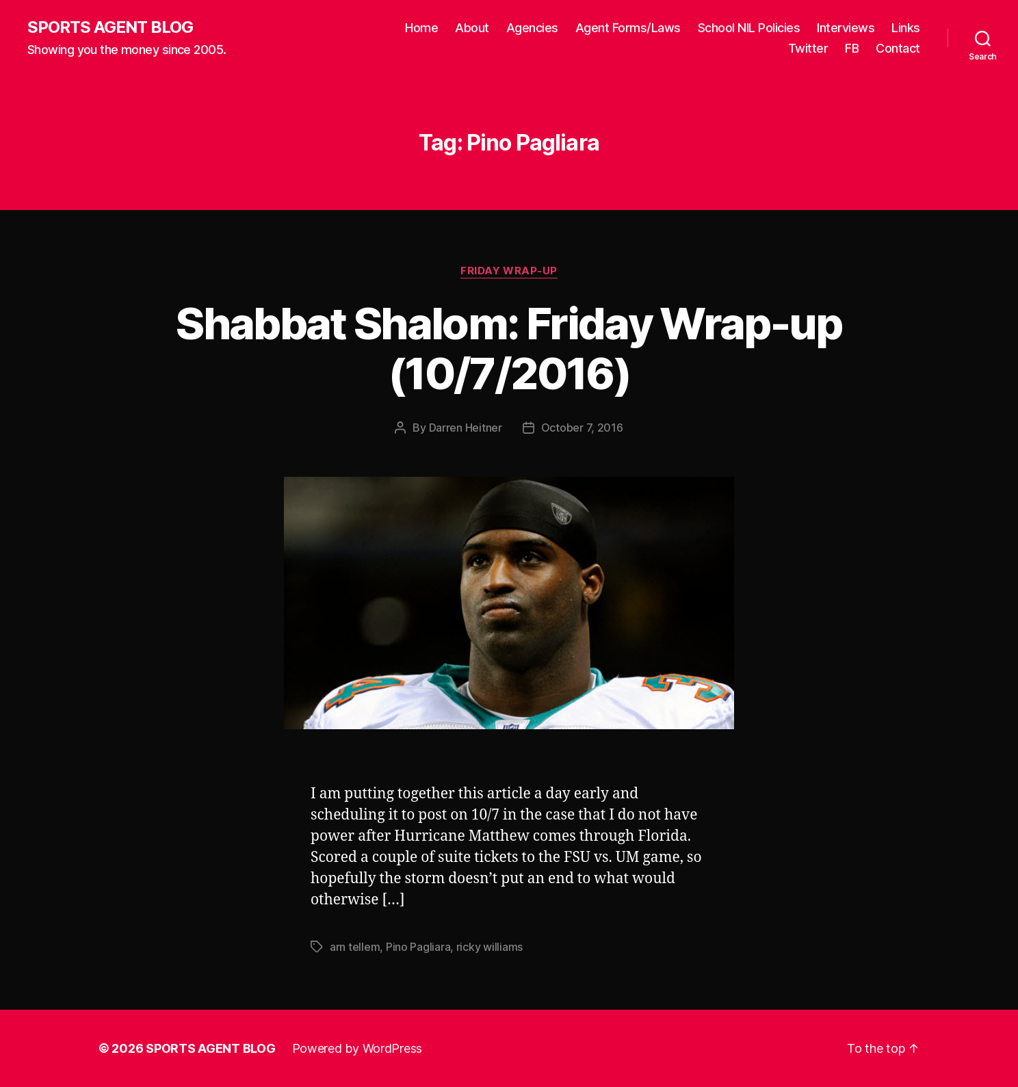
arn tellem (355, 947)
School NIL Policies (749, 28)
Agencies (532, 28)
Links (905, 28)
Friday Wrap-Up (509, 271)
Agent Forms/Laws (628, 28)
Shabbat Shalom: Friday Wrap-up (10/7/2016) (508, 348)
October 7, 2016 (582, 427)
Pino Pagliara (418, 947)
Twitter (808, 48)
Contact (898, 48)
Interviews (845, 28)
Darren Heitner (465, 427)
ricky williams (489, 947)
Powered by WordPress (357, 1048)
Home (421, 28)
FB (852, 48)
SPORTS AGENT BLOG (110, 27)
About (472, 28)
